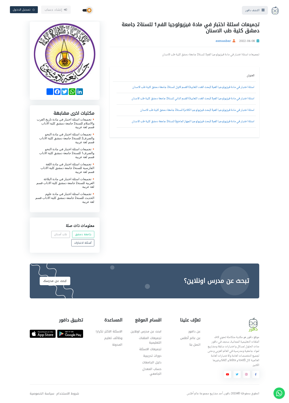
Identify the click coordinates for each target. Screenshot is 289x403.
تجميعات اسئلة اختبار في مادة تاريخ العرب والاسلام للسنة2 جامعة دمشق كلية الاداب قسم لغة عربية (65, 123)
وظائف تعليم (113, 338)
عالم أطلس (193, 393)
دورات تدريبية (152, 356)
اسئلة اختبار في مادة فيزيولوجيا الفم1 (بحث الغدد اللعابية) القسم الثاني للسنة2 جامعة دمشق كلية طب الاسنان (192, 98)
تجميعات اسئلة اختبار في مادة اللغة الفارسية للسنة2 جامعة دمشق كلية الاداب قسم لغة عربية (67, 168)
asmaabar (223, 41)
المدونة (117, 344)
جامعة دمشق (83, 234)
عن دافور (194, 331)
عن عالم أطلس (190, 338)
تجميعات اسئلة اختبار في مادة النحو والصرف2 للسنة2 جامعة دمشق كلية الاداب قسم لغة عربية (66, 138)
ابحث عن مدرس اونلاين (146, 331)
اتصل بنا (195, 344)
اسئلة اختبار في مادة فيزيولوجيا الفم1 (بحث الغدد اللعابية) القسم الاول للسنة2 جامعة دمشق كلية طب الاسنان (193, 87)
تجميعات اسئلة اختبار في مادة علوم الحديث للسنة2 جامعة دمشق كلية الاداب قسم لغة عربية (64, 198)
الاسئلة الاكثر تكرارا (109, 331)
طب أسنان (60, 234)
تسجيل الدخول (24, 9)
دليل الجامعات (151, 362)
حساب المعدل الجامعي (151, 371)
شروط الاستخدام (67, 393)
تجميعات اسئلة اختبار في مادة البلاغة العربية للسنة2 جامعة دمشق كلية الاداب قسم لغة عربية (65, 183)
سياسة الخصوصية (42, 393)
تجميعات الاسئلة (150, 349)
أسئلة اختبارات (83, 242)
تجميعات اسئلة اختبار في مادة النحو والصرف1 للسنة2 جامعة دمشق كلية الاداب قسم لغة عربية (66, 153)
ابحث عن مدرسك (55, 281)
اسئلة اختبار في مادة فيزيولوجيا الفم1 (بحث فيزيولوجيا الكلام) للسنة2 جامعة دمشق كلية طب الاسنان (197, 110)
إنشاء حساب (56, 10)
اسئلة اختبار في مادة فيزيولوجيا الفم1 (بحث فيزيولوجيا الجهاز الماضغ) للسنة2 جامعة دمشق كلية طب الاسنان (193, 121)
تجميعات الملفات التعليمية (150, 340)
